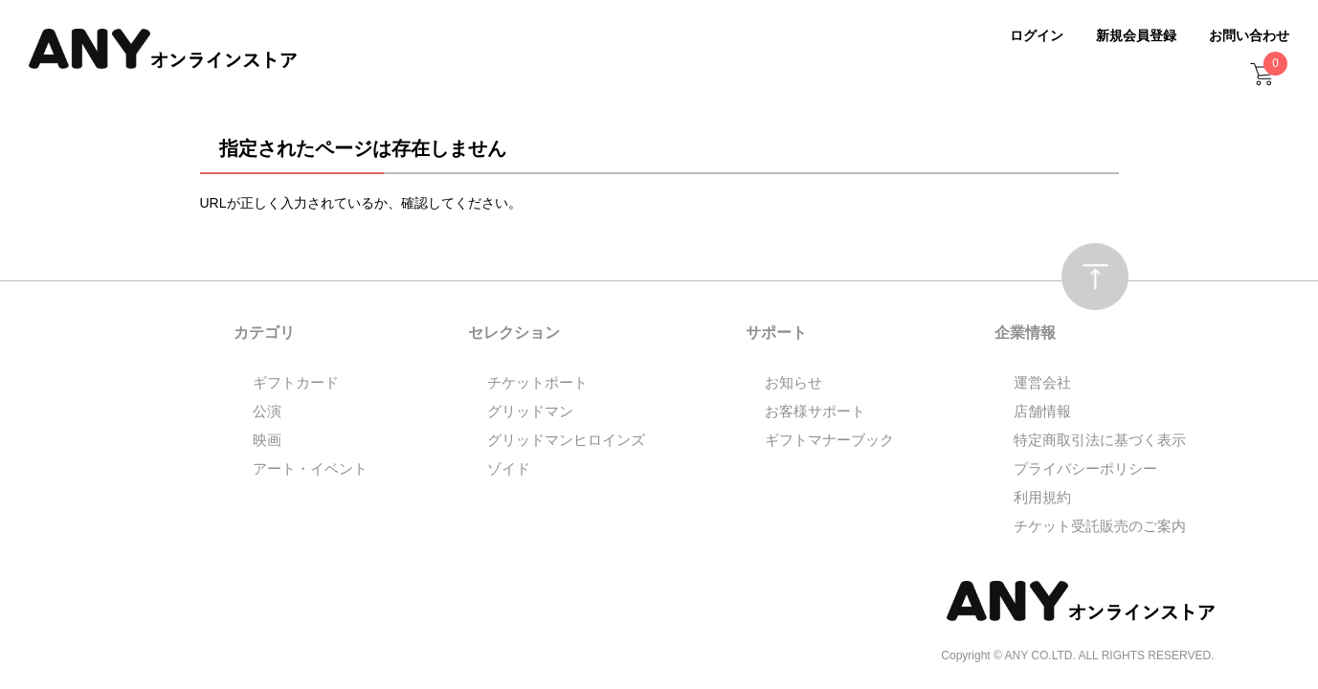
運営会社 (1042, 382)
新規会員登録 (1136, 35)
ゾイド (508, 468)
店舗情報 (1042, 411)
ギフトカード (296, 382)
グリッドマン (530, 411)
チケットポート (537, 382)
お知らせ (793, 382)
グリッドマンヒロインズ (566, 440)
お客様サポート (815, 411)
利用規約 (1042, 497)
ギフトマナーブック (829, 440)
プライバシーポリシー (1085, 468)
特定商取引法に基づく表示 (1100, 440)
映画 (267, 440)
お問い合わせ (1249, 35)
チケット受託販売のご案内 (1100, 526)
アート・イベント (310, 468)
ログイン (1036, 35)
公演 (267, 411)
